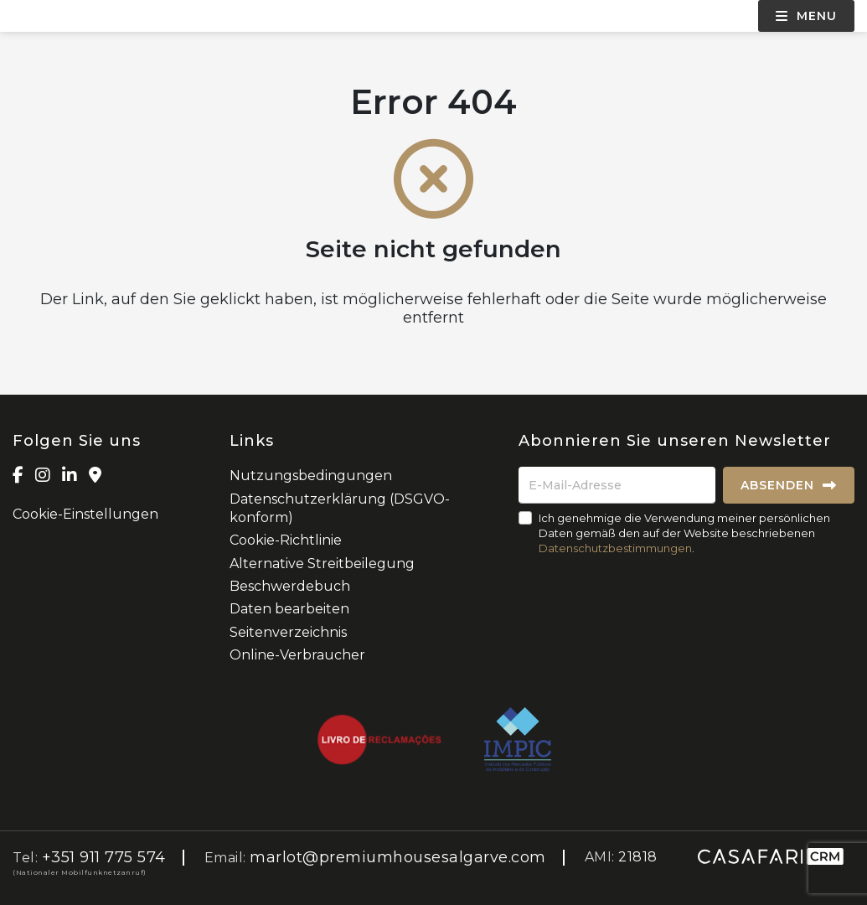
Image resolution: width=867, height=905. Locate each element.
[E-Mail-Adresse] (617, 485)
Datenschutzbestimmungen (615, 548)
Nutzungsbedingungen (311, 476)
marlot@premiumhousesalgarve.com (398, 857)
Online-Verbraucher (297, 655)
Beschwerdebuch (290, 586)
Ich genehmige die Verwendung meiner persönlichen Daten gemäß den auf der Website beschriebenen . (684, 533)
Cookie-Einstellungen (85, 514)
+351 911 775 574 (104, 857)
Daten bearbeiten (289, 609)
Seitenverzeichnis (288, 632)
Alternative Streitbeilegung (322, 563)
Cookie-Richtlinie (286, 540)
